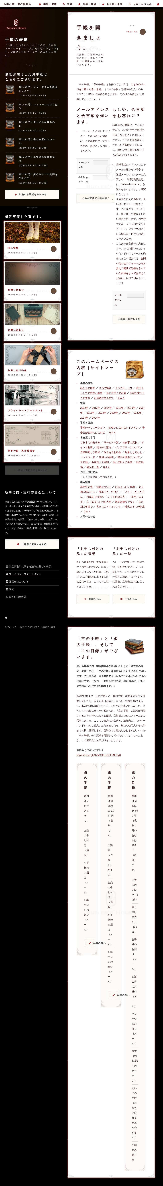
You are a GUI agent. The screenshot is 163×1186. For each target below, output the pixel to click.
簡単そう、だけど (109, 492)
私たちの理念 (87, 388)
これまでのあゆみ (90, 442)
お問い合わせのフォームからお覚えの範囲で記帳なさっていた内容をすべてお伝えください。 (131, 268)
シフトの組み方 (116, 496)
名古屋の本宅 (112, 4)
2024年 (96, 417)
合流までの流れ (95, 496)
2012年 (84, 408)
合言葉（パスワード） (83, 179)
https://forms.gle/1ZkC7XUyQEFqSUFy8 (99, 755)
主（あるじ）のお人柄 (99, 501)
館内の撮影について (129, 457)
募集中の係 (86, 487)
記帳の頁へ (94, 943)
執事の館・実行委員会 (17, 4)
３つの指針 (105, 388)
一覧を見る (131, 599)
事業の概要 (48, 4)
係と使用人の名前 (116, 393)
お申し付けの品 (140, 4)
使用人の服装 (106, 457)
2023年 (84, 417)
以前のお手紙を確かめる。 (34, 194)
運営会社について (17, 581)
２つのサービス (123, 388)
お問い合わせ (16, 290)
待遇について (103, 487)
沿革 (68, 4)
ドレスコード (87, 457)
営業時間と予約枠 (90, 452)
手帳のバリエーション (92, 427)
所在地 (84, 462)
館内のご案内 (103, 447)
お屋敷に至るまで (104, 398)
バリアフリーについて (127, 447)
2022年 (138, 412)
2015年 (120, 408)
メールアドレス (83, 164)
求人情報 (13, 248)
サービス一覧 (111, 442)
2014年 (108, 408)
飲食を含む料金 (112, 452)
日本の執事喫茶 (15, 596)
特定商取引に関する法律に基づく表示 (28, 566)
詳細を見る (95, 599)
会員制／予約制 (100, 462)
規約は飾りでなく (125, 501)
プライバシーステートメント (25, 410)
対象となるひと (133, 452)
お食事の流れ (129, 442)
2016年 (131, 408)
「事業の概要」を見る (34, 544)
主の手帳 (158, 4)
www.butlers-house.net (38, 627)
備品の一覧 (93, 467)
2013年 (96, 408)
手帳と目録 (87, 4)
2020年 (114, 412)
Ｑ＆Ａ (121, 398)
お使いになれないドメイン (123, 427)
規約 (9, 589)
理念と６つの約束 (135, 506)
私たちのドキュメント (108, 506)
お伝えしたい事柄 (125, 487)
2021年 (126, 412)
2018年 (91, 412)
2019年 (102, 412)
